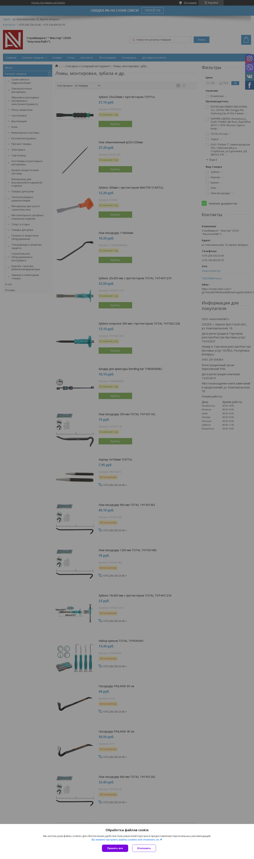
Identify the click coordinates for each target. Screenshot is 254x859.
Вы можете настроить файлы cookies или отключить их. (126, 839)
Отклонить (144, 848)
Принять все (115, 848)
